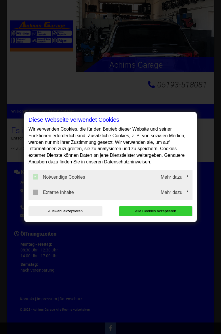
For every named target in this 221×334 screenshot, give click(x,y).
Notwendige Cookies (59, 177)
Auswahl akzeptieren (65, 211)
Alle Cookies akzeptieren (155, 211)
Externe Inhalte (53, 192)
